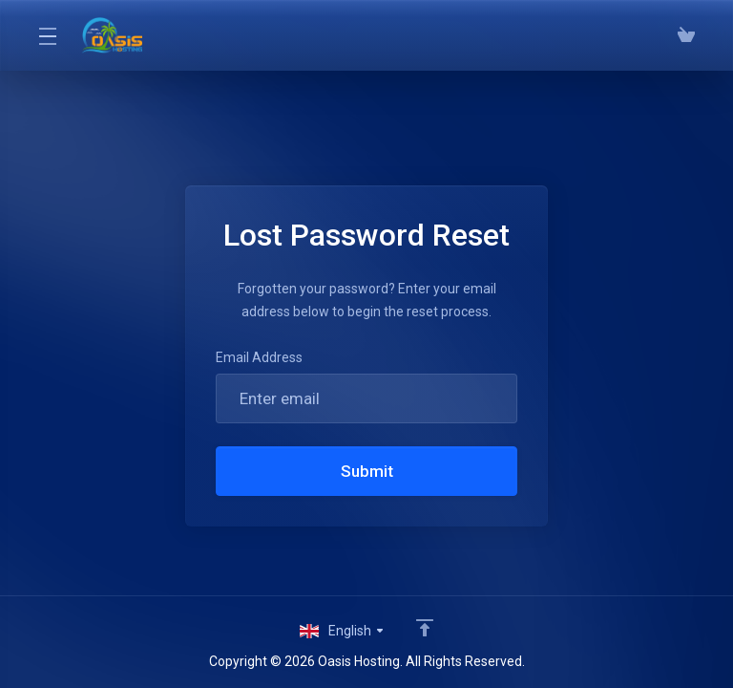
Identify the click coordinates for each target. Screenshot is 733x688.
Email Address (259, 357)
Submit (367, 471)
